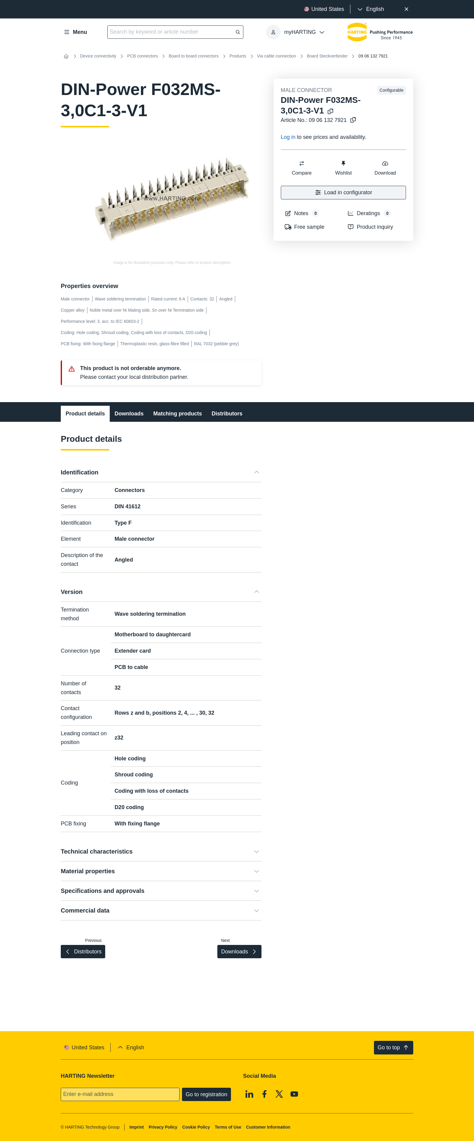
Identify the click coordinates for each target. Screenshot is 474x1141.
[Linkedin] (249, 1093)
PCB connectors (142, 56)
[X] (279, 1093)
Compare (302, 167)
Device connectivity (98, 56)
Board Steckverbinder (327, 56)
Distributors (227, 414)
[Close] (406, 9)
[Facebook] (264, 1093)
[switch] (301, 163)
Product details (85, 414)
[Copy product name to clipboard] (330, 111)
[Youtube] (294, 1093)
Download (385, 167)
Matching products (177, 414)
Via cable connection (276, 56)
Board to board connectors (194, 56)
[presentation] (370, 9)
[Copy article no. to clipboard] (353, 120)
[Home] (66, 56)
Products (237, 56)
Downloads (129, 414)
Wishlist (343, 167)
